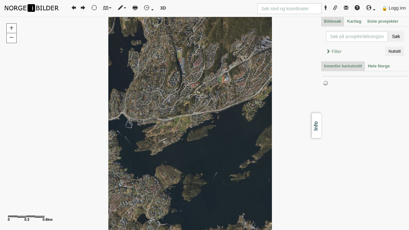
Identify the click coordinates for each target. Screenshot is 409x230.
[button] (371, 8)
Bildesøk (332, 21)
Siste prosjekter (382, 21)
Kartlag (354, 21)
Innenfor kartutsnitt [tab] (343, 66)
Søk (396, 36)
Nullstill (395, 51)
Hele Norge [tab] (379, 66)
